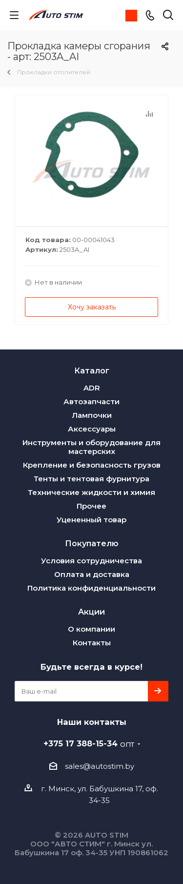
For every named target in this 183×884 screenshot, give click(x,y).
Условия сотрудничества (91, 560)
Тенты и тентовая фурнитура (91, 478)
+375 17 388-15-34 (88, 743)
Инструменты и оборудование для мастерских (91, 447)
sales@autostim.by (99, 766)
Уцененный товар (91, 519)
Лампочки (92, 415)
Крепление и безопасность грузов (92, 465)
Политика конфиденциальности (91, 588)
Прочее (91, 506)
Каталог (91, 370)
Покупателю (92, 543)
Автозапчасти (91, 401)
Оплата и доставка (91, 574)
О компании (91, 629)
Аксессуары (92, 428)
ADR (91, 387)
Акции (91, 612)
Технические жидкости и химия (91, 492)
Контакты (92, 642)
